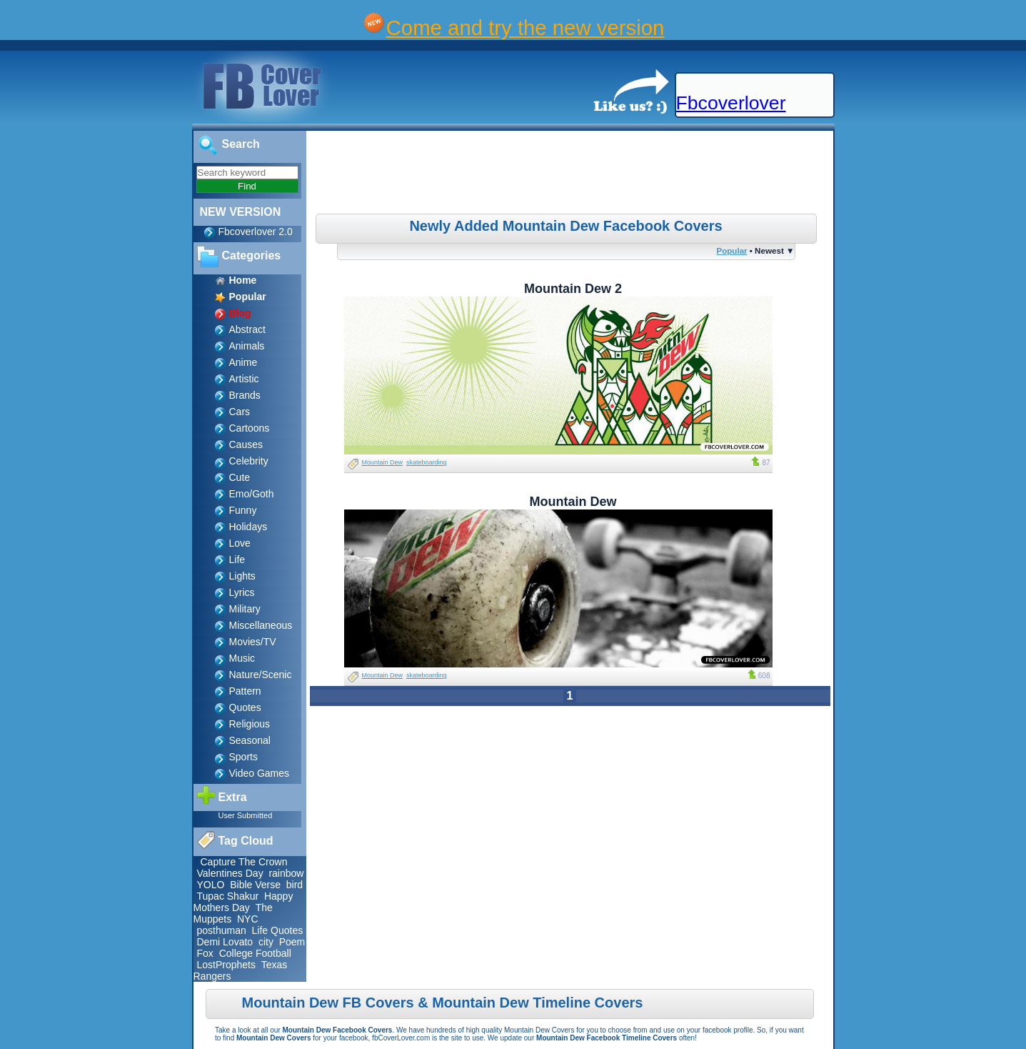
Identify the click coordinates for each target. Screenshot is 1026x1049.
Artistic (244, 378)
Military (245, 609)
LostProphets (226, 964)
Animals (247, 346)
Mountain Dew (382, 462)
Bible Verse (255, 884)
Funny (243, 510)
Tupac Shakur (228, 896)
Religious (250, 724)
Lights (242, 576)
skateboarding (426, 462)
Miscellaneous (261, 625)
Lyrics (242, 592)
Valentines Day (230, 873)
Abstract (247, 329)
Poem (292, 942)
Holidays (248, 526)
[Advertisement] (571, 174)
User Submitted (245, 815)
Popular (731, 250)
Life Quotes (277, 930)
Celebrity (248, 461)
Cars (240, 411)
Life (237, 559)
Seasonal (250, 740)
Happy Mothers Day (243, 901)
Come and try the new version (525, 27)
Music (242, 658)
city (265, 942)
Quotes (245, 707)
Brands (245, 395)
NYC (247, 919)
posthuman (221, 930)
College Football (255, 953)
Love (240, 543)
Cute (240, 477)
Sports (243, 756)
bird (294, 884)
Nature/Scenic (260, 674)
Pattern (245, 691)
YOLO (211, 884)
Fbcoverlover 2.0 (255, 231)
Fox (205, 953)
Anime (243, 362)
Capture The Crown (244, 861)
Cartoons (249, 428)
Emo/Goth (251, 493)
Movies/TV (252, 641)
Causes (246, 444)
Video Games (259, 773)
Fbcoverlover (731, 103)
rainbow (285, 873)
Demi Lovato (225, 942)
